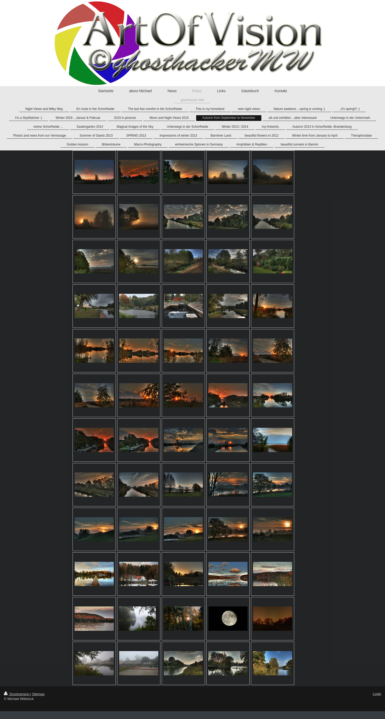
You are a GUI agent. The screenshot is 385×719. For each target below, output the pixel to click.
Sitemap (38, 694)
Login (377, 694)
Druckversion (17, 694)
